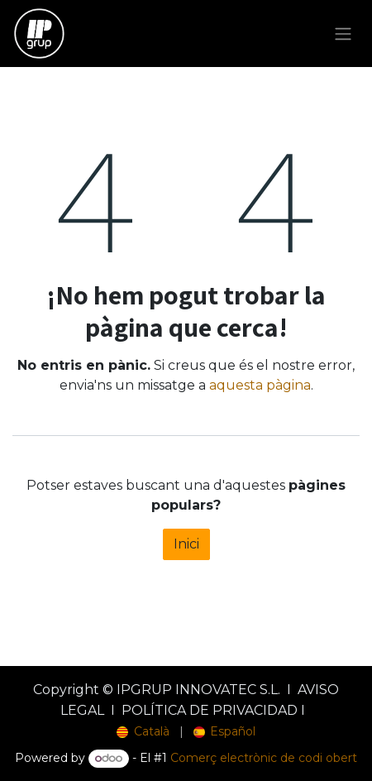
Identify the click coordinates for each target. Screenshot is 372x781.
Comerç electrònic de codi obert (263, 757)
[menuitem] (143, 732)
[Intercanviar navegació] (343, 33)
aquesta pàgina (260, 385)
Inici (186, 544)
